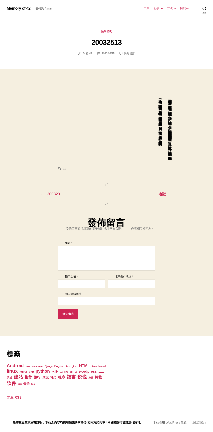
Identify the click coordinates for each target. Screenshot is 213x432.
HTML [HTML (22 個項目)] (84, 366)
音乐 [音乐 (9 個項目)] (26, 384)
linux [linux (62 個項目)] (12, 371)
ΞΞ (64, 168)
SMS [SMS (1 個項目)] (66, 372)
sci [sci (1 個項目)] (61, 372)
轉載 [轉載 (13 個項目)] (98, 377)
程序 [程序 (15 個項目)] (61, 377)
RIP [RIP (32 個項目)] (55, 371)
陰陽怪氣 (106, 31)
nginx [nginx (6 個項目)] (23, 371)
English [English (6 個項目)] (59, 366)
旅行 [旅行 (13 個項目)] (37, 377)
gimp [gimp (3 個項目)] (74, 366)
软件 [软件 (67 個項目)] (11, 383)
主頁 (146, 8)
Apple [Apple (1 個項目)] (27, 366)
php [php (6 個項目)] (31, 371)
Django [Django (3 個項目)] (49, 366)
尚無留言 (129, 53)
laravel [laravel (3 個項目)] (102, 366)
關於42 (184, 8)
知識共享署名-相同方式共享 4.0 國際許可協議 (98, 422)
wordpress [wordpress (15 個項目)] (88, 371)
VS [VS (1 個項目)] (76, 372)
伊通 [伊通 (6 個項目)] (9, 377)
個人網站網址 (73, 293)
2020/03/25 (108, 53)
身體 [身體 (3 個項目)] (91, 377)
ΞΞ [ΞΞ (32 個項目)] (101, 371)
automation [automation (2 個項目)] (37, 366)
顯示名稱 (71, 276)
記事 (156, 8)
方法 (170, 8)
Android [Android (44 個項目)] (15, 365)
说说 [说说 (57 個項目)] (82, 376)
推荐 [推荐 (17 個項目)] (28, 377)
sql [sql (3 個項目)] (71, 371)
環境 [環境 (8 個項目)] (45, 377)
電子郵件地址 (124, 276)
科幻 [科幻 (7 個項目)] (53, 377)
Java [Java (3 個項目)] (94, 366)
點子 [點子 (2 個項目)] (33, 384)
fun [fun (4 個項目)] (68, 366)
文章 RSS (14, 397)
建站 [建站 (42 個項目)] (18, 376)
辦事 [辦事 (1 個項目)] (19, 384)
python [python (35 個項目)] (43, 371)
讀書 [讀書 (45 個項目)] (71, 376)
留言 (68, 242)
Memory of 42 (18, 8)
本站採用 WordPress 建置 (170, 422)
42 (90, 53)
